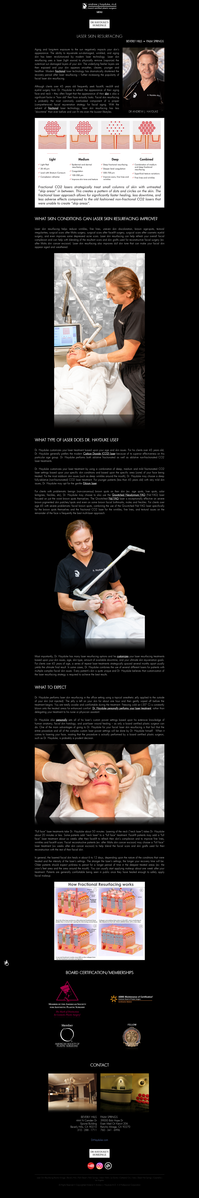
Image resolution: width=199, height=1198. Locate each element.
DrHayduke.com (99, 1140)
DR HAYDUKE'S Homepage (99, 24)
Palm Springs (155, 41)
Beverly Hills (134, 41)
